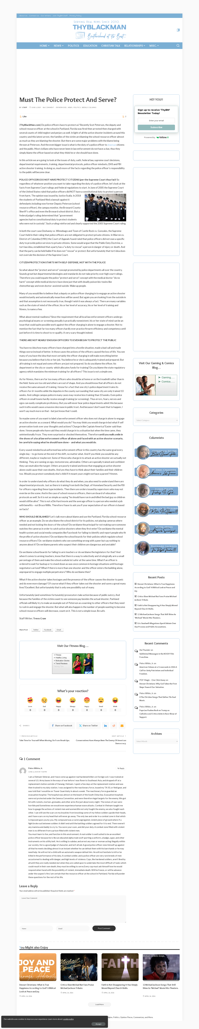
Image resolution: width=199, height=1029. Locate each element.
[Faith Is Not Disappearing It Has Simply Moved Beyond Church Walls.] (120, 969)
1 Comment (48, 107)
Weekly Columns (89, 107)
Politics (77, 107)
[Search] (178, 45)
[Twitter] (88, 726)
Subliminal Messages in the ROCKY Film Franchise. (156, 655)
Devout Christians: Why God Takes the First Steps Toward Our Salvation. (158, 685)
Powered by (156, 137)
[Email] (122, 726)
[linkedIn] (105, 726)
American (112, 144)
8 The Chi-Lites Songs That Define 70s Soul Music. (157, 699)
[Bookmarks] (178, 30)
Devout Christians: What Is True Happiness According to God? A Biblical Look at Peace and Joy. (155, 587)
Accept (34, 1023)
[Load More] (99, 1006)
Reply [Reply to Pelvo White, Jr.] (122, 770)
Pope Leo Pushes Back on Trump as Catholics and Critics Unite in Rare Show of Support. (158, 713)
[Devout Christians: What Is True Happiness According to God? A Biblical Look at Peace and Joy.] (37, 969)
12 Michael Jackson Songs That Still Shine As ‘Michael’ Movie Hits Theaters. (161, 990)
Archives (156, 734)
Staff (24, 107)
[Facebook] (62, 726)
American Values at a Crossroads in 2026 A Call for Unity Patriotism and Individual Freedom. (158, 670)
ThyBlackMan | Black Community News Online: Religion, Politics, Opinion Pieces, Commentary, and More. (110, 1020)
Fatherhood (61, 107)
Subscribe (156, 127)
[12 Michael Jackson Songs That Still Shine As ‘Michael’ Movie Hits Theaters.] (161, 969)
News (70, 107)
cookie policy (35, 1018)
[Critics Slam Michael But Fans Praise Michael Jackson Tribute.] (79, 969)
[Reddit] (113, 726)
